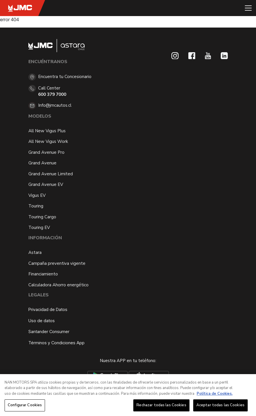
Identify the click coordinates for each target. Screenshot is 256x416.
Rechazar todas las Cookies (161, 405)
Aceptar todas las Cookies (220, 405)
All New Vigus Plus (47, 131)
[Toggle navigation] (248, 8)
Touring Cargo (42, 217)
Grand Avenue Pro (46, 152)
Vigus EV (37, 195)
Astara (35, 252)
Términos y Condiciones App (56, 342)
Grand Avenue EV (45, 184)
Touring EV (39, 227)
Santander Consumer (48, 331)
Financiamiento (43, 274)
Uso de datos (41, 320)
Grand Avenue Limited (50, 174)
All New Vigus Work (48, 141)
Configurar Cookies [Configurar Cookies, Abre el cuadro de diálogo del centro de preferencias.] (25, 405)
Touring (35, 206)
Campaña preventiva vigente (56, 263)
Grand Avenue (42, 163)
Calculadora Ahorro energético (58, 285)
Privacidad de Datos (47, 309)
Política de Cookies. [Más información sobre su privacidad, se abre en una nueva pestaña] (214, 393)
